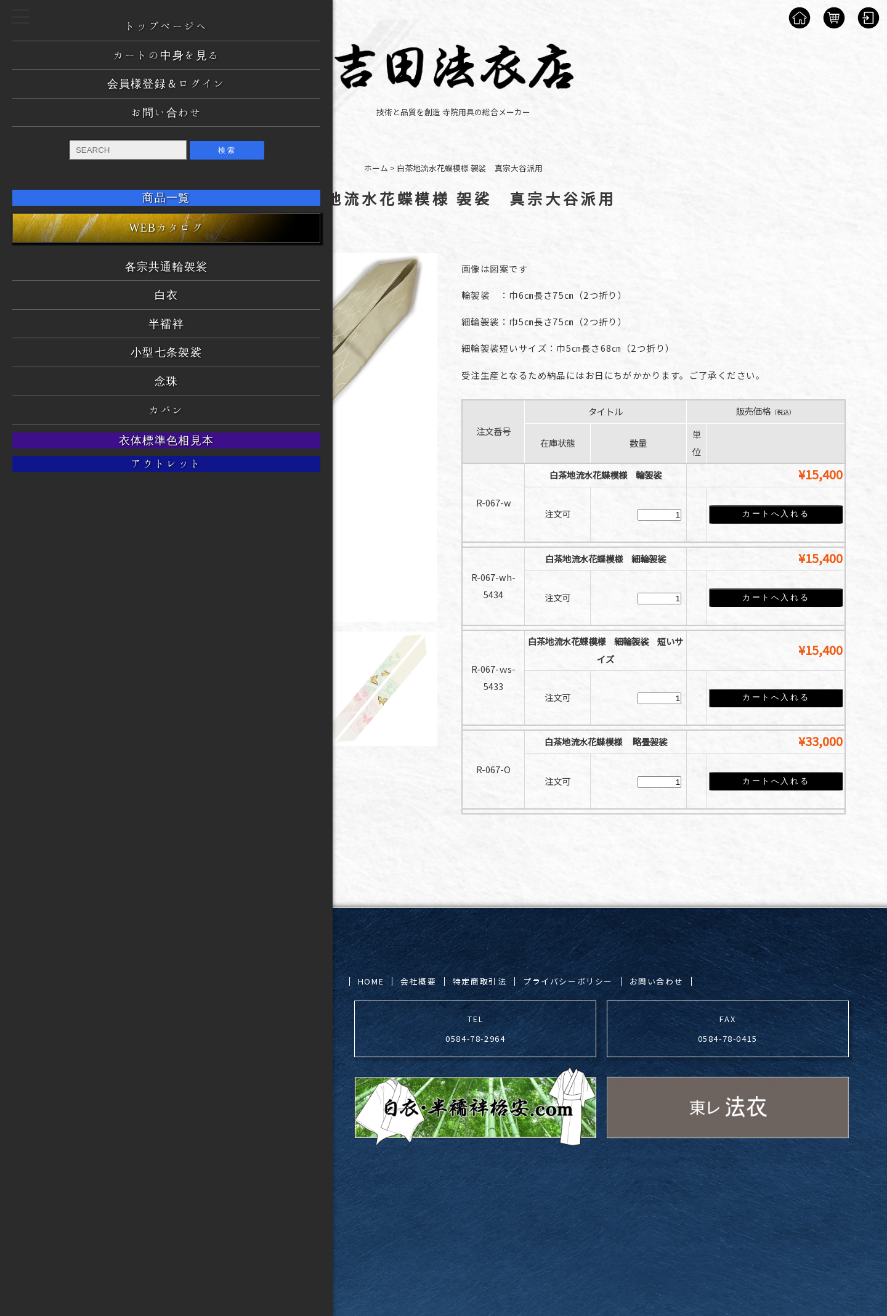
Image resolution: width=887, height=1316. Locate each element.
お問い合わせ (657, 980)
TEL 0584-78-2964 (475, 1028)
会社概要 (418, 980)
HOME (371, 980)
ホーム (376, 168)
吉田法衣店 (149, 1195)
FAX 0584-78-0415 (728, 1028)
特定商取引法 (480, 980)
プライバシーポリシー (568, 980)
